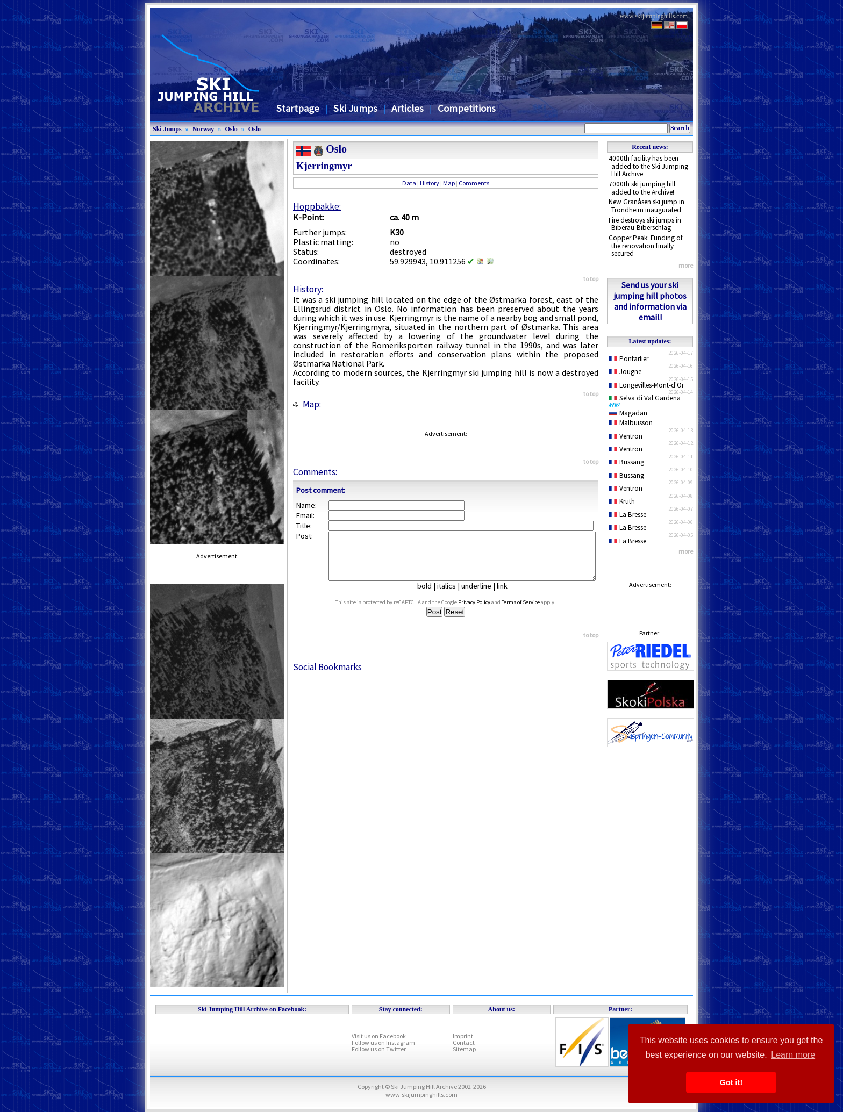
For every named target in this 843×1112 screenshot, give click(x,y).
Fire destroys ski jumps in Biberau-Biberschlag (645, 224)
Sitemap (464, 1049)
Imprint (463, 1036)
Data (409, 183)
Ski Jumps (355, 108)
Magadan (628, 413)
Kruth (622, 501)
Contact (464, 1042)
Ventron (625, 436)
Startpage (297, 108)
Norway (203, 129)
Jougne (625, 371)
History (429, 183)
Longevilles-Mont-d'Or (646, 385)
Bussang (626, 462)
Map (449, 183)
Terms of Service (531, 611)
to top (590, 279)
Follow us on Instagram (383, 1042)
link (506, 595)
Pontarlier (628, 358)
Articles (407, 108)
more (685, 265)
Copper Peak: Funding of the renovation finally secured (646, 245)
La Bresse (627, 514)
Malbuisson (631, 422)
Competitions (467, 108)
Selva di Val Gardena (646, 400)
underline (481, 595)
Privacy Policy (484, 611)
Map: (307, 404)
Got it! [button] (731, 1082)
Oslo (231, 129)
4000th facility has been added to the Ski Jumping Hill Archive (648, 166)
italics (450, 595)
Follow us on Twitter (379, 1049)
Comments (474, 183)
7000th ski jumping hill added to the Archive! (642, 188)
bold (429, 595)
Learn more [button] (793, 1054)
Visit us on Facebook (379, 1036)
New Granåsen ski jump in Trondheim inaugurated (646, 205)
